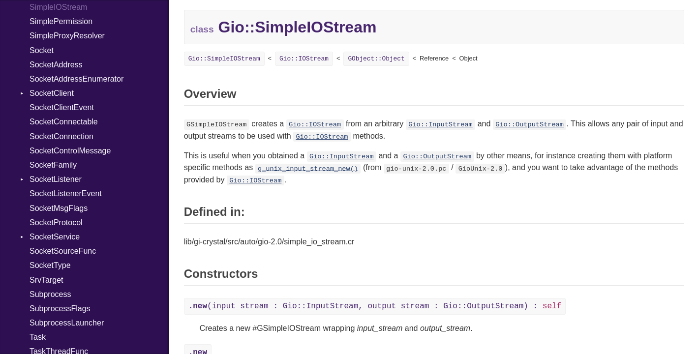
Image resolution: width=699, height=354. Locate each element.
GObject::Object (376, 58)
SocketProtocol (56, 222)
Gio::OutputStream (529, 124)
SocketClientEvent (62, 107)
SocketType (50, 265)
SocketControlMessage (70, 151)
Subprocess (50, 294)
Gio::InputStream (440, 124)
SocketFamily (53, 165)
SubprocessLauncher (67, 323)
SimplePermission (61, 21)
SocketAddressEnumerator (76, 79)
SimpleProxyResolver (67, 35)
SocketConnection (61, 136)
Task (38, 337)
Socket (42, 50)
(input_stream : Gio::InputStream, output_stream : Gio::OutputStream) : (375, 306)
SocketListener (56, 179)
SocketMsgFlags (59, 208)
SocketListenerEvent (66, 193)
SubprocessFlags (60, 308)
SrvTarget (46, 280)
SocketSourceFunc (63, 251)
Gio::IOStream (304, 58)
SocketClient (52, 93)
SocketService (55, 237)
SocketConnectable (64, 122)
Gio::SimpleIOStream (224, 58)
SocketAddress (56, 64)
